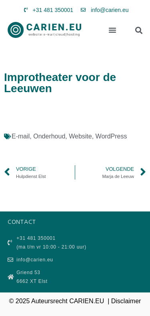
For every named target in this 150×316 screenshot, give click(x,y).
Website (80, 136)
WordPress (111, 136)
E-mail (21, 136)
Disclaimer (126, 301)
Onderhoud (49, 136)
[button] (112, 30)
